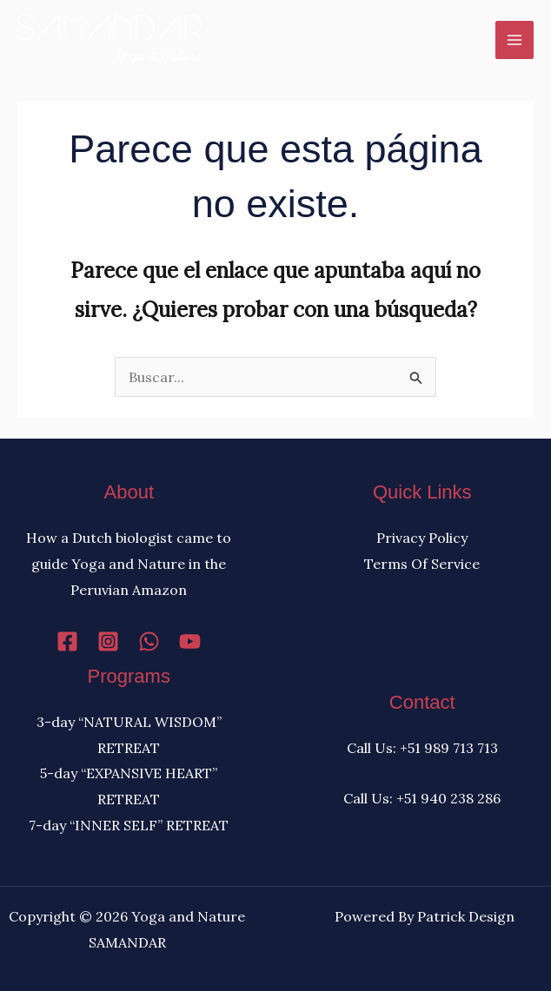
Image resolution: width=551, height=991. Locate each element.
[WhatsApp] (149, 641)
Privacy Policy (422, 537)
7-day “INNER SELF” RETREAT (129, 825)
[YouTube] (190, 641)
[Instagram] (108, 641)
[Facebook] (67, 641)
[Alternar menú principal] (514, 40)
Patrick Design (465, 916)
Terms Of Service (422, 563)
